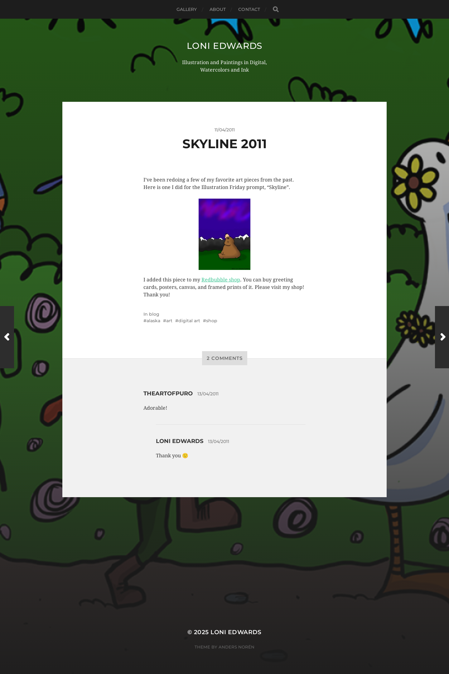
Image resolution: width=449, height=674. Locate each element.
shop (211, 320)
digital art (189, 320)
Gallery (186, 9)
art (169, 320)
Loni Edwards (224, 45)
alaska (153, 320)
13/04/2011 (208, 394)
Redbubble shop (220, 280)
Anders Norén (236, 646)
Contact (249, 9)
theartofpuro (168, 393)
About (218, 9)
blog (154, 314)
